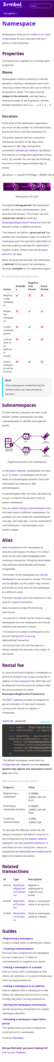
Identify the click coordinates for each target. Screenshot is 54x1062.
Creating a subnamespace (19, 948)
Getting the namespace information (25, 1004)
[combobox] (40, 6)
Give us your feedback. (14, 1052)
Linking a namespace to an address (24, 986)
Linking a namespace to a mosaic (23, 967)
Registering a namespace (18, 938)
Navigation (11, 13)
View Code (45, 722)
